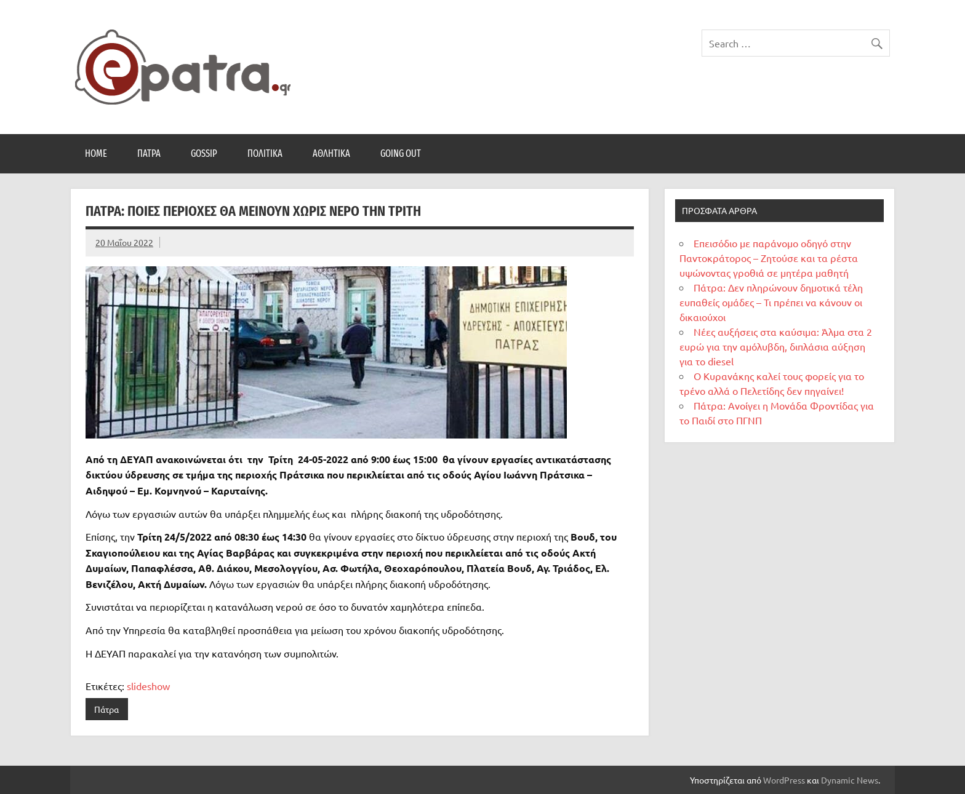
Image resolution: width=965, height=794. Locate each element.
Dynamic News (849, 779)
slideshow (148, 686)
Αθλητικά (331, 153)
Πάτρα (149, 153)
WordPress (784, 779)
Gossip (204, 153)
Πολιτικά (264, 153)
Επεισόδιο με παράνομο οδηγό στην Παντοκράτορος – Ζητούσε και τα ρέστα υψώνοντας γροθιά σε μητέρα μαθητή (768, 258)
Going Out (400, 153)
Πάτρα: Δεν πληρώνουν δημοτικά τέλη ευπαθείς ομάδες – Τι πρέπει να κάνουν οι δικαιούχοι (771, 302)
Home (96, 153)
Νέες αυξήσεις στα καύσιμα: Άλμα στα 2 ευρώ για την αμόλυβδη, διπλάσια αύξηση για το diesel (775, 346)
